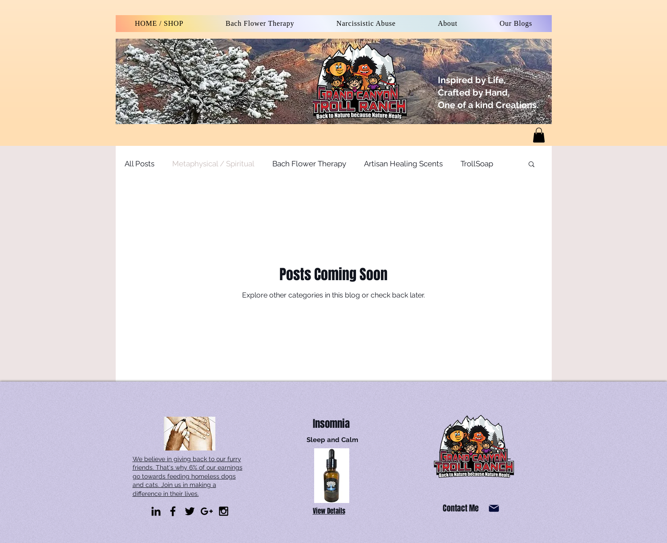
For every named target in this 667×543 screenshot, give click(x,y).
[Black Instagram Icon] (223, 511)
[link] (539, 135)
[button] (531, 164)
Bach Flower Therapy (309, 163)
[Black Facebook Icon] (172, 511)
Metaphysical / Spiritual (213, 163)
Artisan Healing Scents (403, 163)
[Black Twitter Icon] (189, 511)
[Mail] (494, 508)
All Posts (139, 163)
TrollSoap (477, 163)
